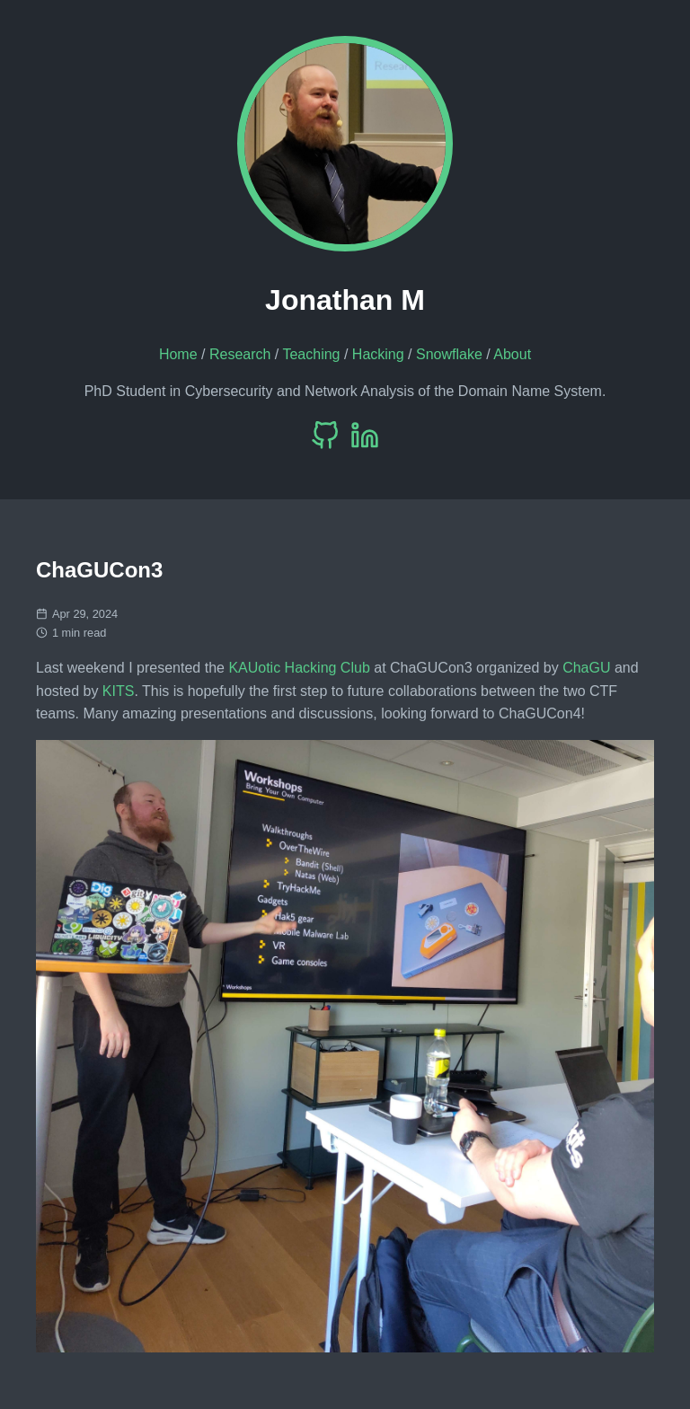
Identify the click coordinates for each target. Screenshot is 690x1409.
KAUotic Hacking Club (298, 667)
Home (178, 354)
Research (239, 354)
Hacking (378, 354)
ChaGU (586, 667)
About (512, 354)
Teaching (311, 354)
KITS (118, 691)
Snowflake (449, 354)
